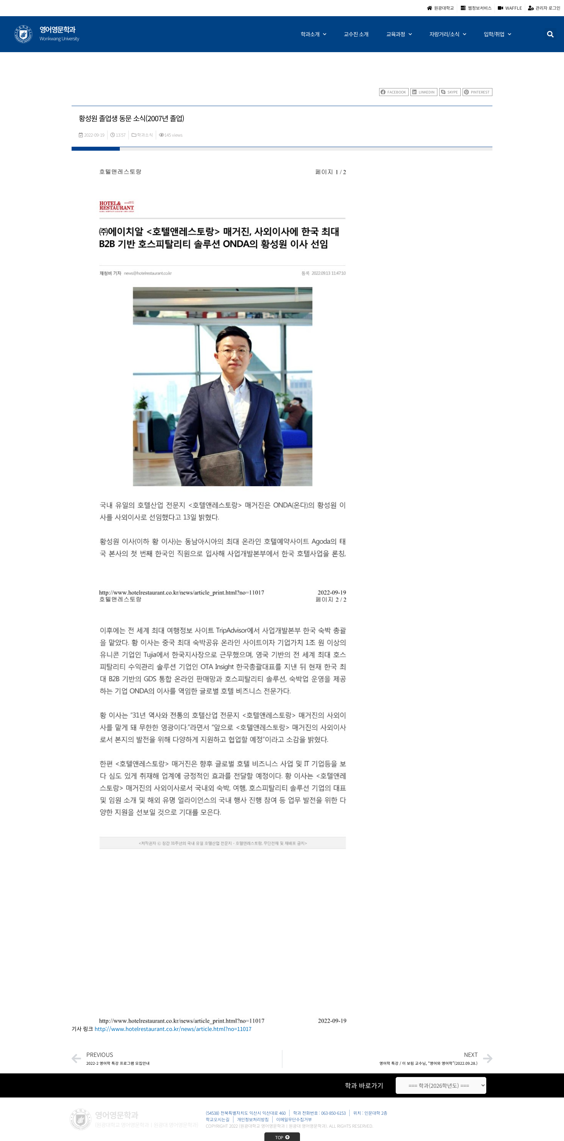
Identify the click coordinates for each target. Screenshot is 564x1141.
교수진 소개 (356, 34)
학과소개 (313, 34)
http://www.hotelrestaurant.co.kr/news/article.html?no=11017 (173, 1028)
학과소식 (145, 135)
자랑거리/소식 (447, 34)
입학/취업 (497, 34)
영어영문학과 (57, 29)
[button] (550, 34)
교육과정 (398, 34)
